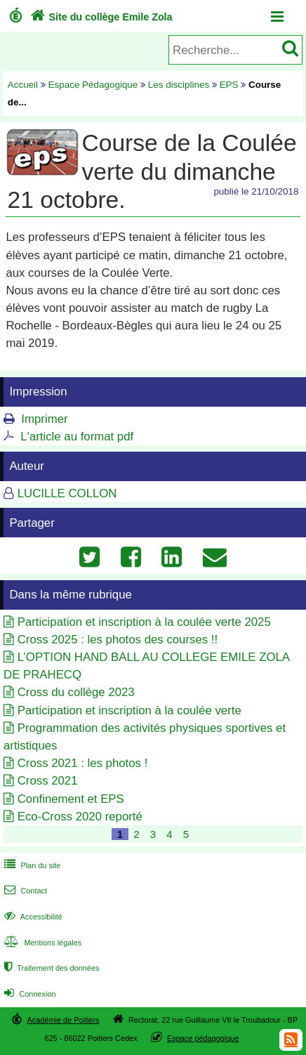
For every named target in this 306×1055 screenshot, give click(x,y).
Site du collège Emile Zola (100, 16)
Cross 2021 (48, 780)
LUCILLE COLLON (67, 493)
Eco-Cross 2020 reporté (80, 816)
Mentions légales (41, 942)
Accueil (23, 84)
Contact (24, 890)
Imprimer (44, 419)
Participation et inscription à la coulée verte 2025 (144, 622)
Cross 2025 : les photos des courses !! (118, 639)
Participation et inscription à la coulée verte (129, 710)
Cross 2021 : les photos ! (83, 763)
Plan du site (30, 865)
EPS (229, 84)
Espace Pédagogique (93, 84)
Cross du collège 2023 (76, 692)
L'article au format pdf (76, 436)
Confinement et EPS (71, 799)
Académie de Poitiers (63, 1020)
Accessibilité (31, 916)
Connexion (28, 994)
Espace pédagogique (203, 1038)
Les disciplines (178, 84)
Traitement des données (50, 968)
